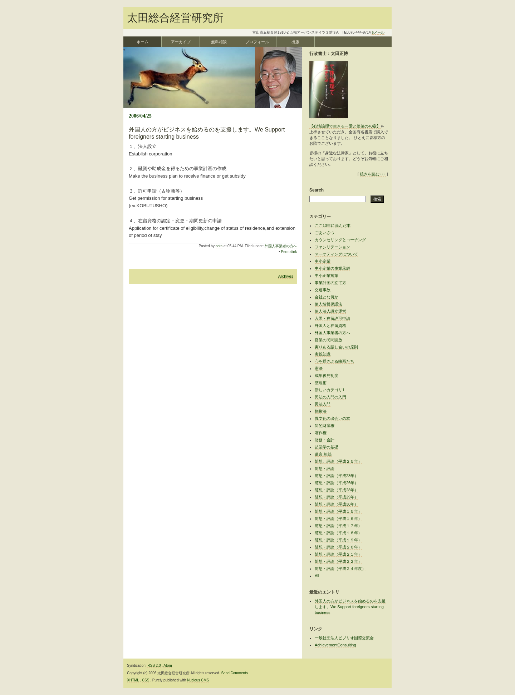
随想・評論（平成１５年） (338, 511)
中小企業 (322, 261)
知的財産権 (324, 425)
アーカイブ (181, 42)
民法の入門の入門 (330, 397)
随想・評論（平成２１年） (338, 554)
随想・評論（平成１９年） (338, 540)
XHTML (133, 680)
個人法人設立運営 (330, 311)
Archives (285, 276)
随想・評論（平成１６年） (338, 518)
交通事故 (322, 290)
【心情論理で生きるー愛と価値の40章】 (345, 126)
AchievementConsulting (335, 645)
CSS (145, 680)
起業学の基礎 (326, 447)
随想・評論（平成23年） (336, 475)
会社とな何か (326, 297)
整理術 (321, 383)
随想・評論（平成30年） (336, 504)
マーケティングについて (336, 254)
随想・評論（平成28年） (336, 490)
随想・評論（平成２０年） (338, 547)
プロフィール (257, 42)
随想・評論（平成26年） (336, 483)
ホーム (142, 42)
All (317, 576)
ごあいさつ (324, 232)
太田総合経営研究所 (175, 18)
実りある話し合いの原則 (336, 347)
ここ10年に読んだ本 (332, 225)
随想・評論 (324, 468)
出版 (295, 42)
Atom (167, 665)
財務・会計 (324, 440)
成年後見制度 (326, 375)
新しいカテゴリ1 (329, 390)
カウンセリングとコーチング (340, 240)
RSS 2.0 (154, 665)
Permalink (289, 252)
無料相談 (219, 42)
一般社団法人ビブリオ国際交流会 (344, 638)
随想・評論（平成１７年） (338, 525)
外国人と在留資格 (330, 325)
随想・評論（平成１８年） (338, 533)
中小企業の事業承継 (332, 268)
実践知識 (322, 354)
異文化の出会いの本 (332, 418)
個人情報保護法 (328, 304)
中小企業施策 (326, 275)
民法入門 (322, 404)
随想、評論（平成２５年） (338, 461)
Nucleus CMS (198, 680)
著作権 (321, 433)
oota (219, 246)
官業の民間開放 (328, 340)
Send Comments (234, 673)
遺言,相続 (323, 454)
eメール (378, 32)
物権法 (321, 411)
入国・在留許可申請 (332, 318)
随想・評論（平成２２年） (338, 561)
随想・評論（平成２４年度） (340, 568)
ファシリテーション (332, 247)
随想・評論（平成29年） (336, 497)
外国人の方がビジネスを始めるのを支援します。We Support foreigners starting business (350, 607)
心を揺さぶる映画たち (334, 361)
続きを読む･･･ (373, 174)
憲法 (319, 368)
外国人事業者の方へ (281, 246)
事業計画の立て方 (330, 283)
